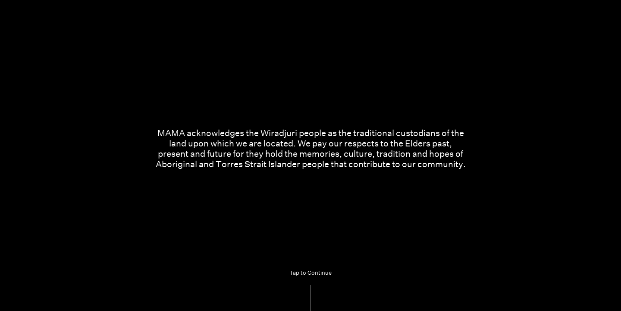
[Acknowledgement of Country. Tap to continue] (310, 155)
